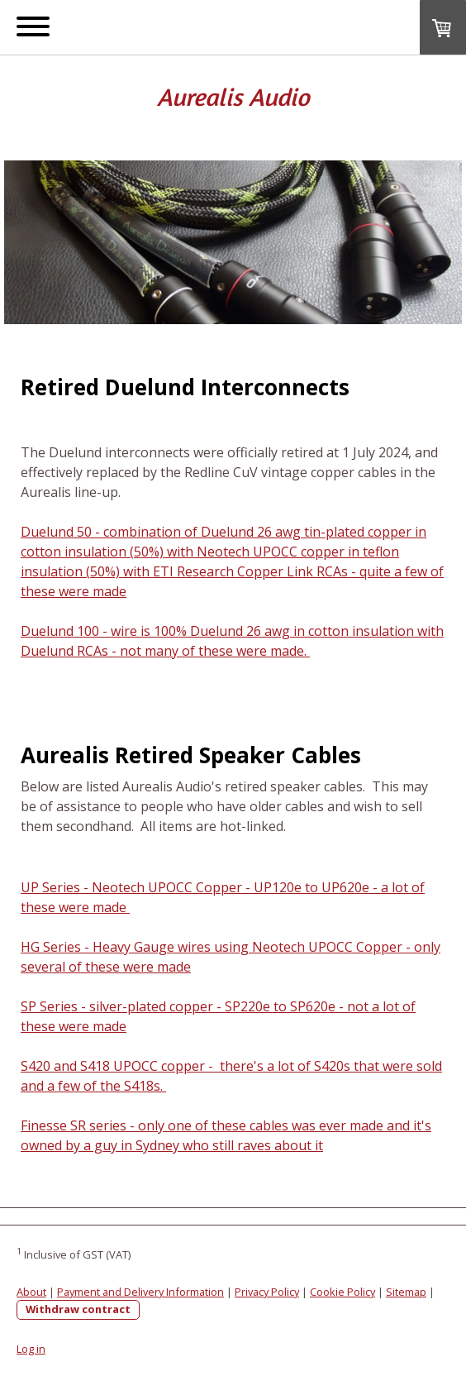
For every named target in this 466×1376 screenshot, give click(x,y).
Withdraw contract (78, 1309)
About (31, 1291)
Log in (31, 1348)
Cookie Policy (342, 1291)
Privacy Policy (267, 1291)
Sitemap (406, 1291)
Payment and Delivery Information (140, 1291)
